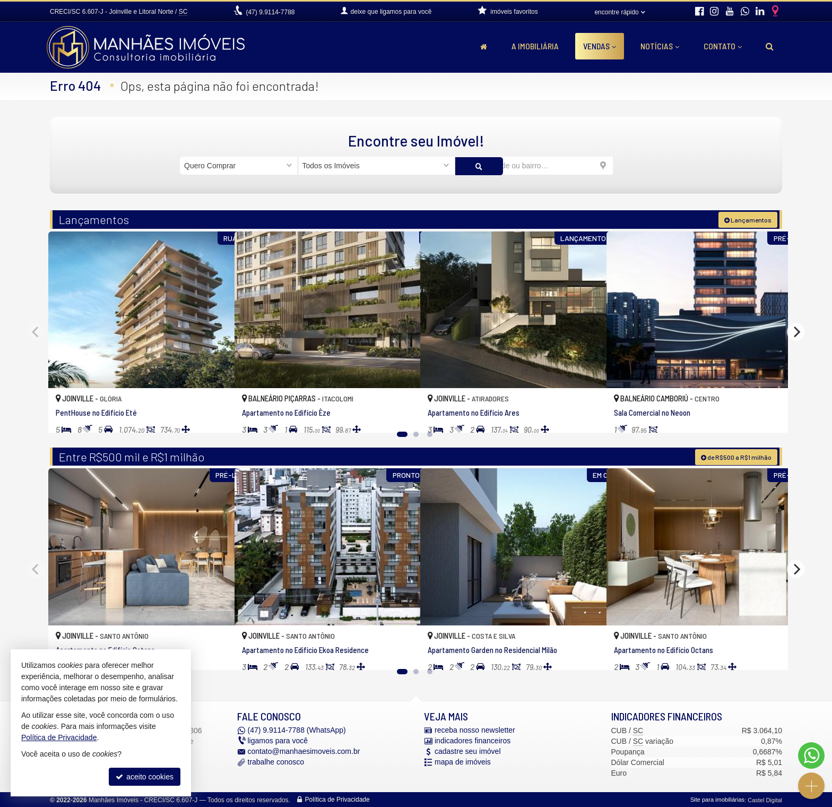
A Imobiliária (535, 46)
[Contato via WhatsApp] (811, 755)
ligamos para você (278, 740)
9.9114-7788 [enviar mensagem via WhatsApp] (270, 12)
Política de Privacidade (337, 799)
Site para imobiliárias (717, 799)
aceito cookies (145, 776)
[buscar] (632, 166)
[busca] (770, 46)
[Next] (796, 331)
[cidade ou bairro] (534, 166)
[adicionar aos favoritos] (215, 414)
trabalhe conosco (276, 761)
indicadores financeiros (472, 740)
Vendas (599, 46)
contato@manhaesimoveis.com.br (304, 750)
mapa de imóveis (463, 761)
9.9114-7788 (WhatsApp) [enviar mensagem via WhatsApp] (297, 729)
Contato (723, 46)
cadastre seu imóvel (468, 750)
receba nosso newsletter (475, 729)
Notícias (659, 46)
